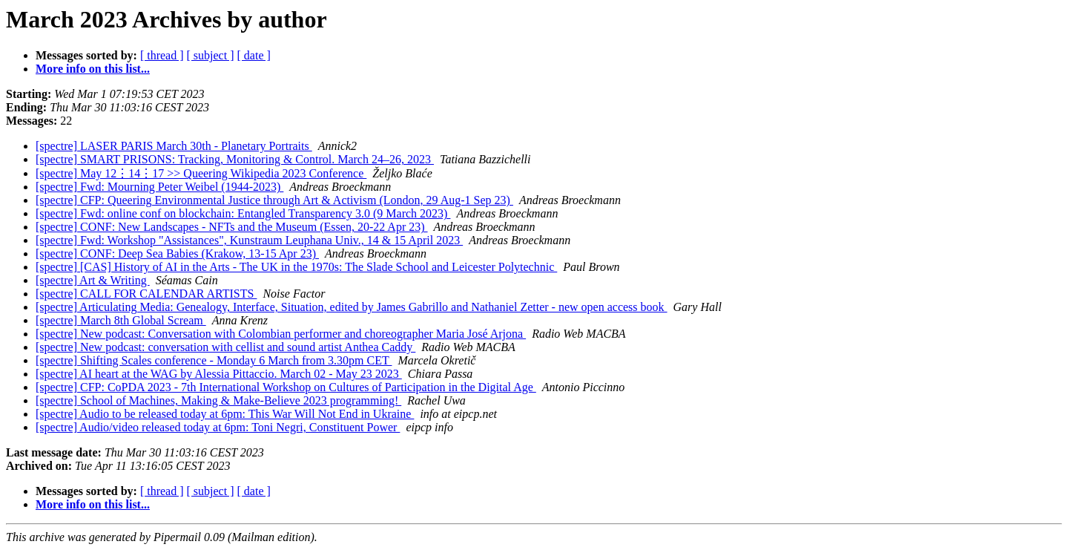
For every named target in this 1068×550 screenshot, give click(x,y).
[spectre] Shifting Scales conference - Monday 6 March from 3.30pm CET (214, 360)
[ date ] (254, 55)
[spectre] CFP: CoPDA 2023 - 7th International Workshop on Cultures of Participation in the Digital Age (286, 387)
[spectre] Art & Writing (93, 280)
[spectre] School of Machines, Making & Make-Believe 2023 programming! (218, 400)
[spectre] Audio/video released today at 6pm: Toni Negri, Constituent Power (218, 427)
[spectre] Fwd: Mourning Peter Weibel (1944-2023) (159, 186)
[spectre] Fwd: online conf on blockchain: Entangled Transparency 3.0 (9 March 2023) (243, 213)
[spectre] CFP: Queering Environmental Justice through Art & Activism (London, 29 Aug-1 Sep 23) (274, 200)
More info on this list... (93, 68)
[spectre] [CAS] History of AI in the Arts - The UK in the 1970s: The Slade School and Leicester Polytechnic (296, 267)
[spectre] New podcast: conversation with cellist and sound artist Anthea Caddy (225, 347)
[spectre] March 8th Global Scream (121, 320)
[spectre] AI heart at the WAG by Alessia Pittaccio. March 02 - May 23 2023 (219, 373)
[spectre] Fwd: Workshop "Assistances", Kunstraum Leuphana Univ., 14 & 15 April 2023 (249, 240)
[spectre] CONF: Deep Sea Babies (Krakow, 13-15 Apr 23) (177, 253)
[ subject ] (210, 55)
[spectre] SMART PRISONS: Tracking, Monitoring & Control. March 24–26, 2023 (235, 159)
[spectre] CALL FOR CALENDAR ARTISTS (146, 293)
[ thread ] (162, 55)
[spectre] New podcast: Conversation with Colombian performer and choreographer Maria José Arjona (281, 333)
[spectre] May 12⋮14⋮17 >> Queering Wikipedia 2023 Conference (201, 173)
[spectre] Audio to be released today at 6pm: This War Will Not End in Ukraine (225, 413)
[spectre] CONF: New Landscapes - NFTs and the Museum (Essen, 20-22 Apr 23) (232, 226)
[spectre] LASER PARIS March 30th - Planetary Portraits (174, 146)
